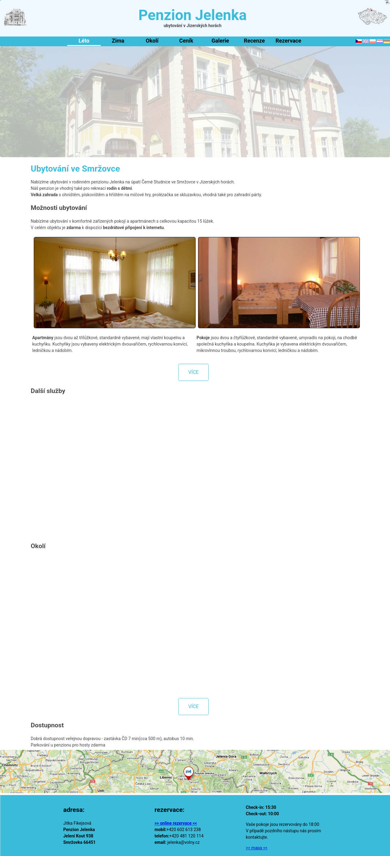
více (193, 372)
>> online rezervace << (176, 823)
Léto (83, 40)
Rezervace (288, 40)
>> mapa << (256, 847)
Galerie (220, 40)
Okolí (152, 40)
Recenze (254, 40)
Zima (118, 40)
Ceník (186, 40)
